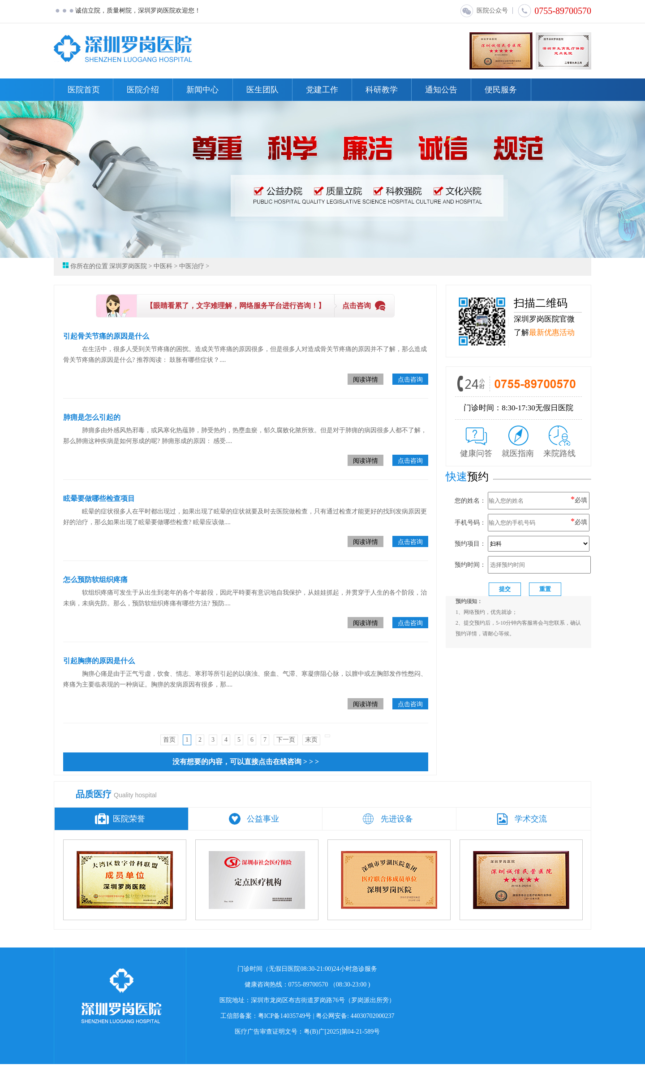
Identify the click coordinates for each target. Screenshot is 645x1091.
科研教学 (382, 89)
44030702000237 (373, 1016)
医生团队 (262, 89)
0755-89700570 (554, 11)
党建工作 (322, 89)
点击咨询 (356, 305)
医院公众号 (484, 10)
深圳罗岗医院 (128, 266)
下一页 (285, 739)
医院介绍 (143, 89)
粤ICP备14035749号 (285, 1016)
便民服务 (501, 89)
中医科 (163, 266)
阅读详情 (365, 379)
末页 (311, 739)
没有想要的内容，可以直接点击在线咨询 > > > (245, 761)
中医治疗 (191, 266)
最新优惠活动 (552, 332)
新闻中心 (202, 89)
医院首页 (84, 89)
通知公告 (441, 89)
